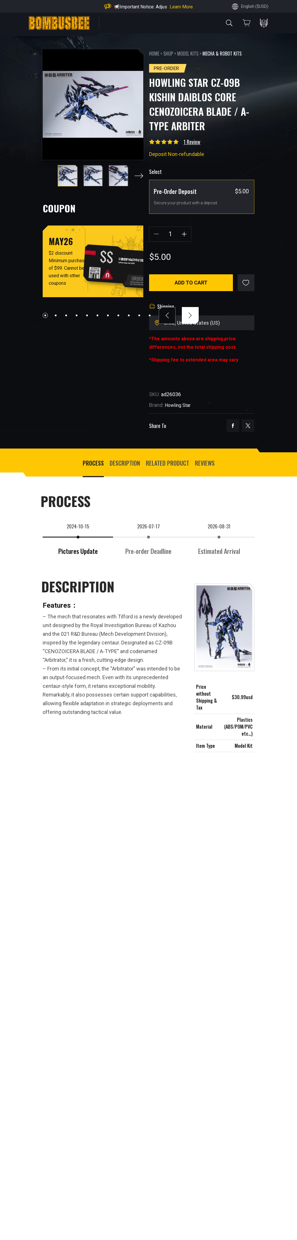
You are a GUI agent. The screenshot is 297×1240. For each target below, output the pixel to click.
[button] (139, 176)
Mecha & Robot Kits (222, 53)
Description (125, 463)
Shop (168, 53)
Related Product (167, 463)
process (93, 463)
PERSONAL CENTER (263, 23)
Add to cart (191, 283)
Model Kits (187, 53)
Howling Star (178, 405)
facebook (233, 425)
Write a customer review (80, 1222)
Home (154, 53)
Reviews (205, 463)
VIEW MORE (148, 992)
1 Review (192, 142)
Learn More (181, 7)
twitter (248, 425)
